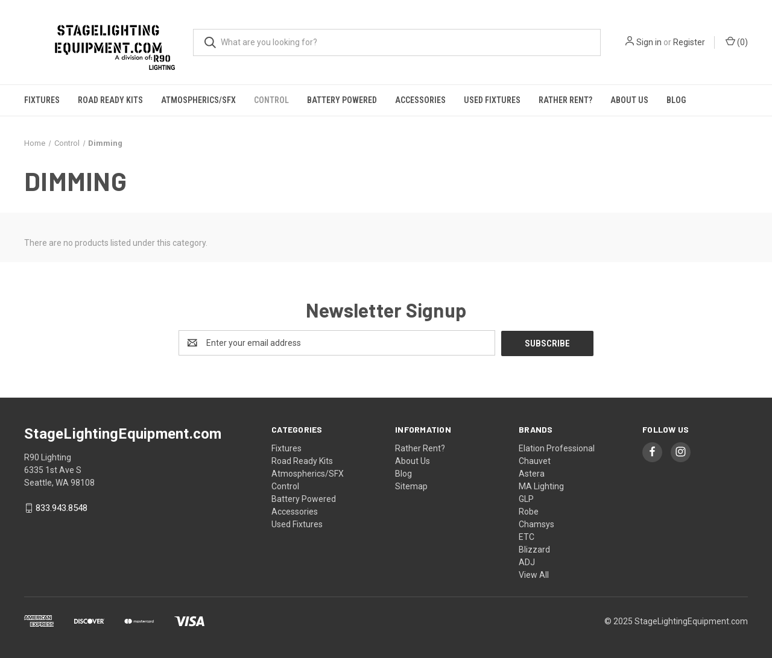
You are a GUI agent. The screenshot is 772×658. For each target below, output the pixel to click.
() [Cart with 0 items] (737, 41)
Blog (676, 100)
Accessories (420, 100)
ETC (526, 536)
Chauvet (535, 460)
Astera (532, 473)
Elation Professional (557, 448)
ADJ (527, 561)
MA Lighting (541, 485)
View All (534, 574)
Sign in (649, 42)
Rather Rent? (565, 100)
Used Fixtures (492, 100)
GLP (526, 498)
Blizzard (534, 549)
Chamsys (536, 523)
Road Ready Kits (110, 100)
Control (271, 100)
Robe (529, 511)
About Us (629, 100)
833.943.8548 (61, 508)
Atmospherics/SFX (198, 100)
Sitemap (411, 485)
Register (689, 42)
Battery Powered (342, 100)
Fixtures (42, 100)
